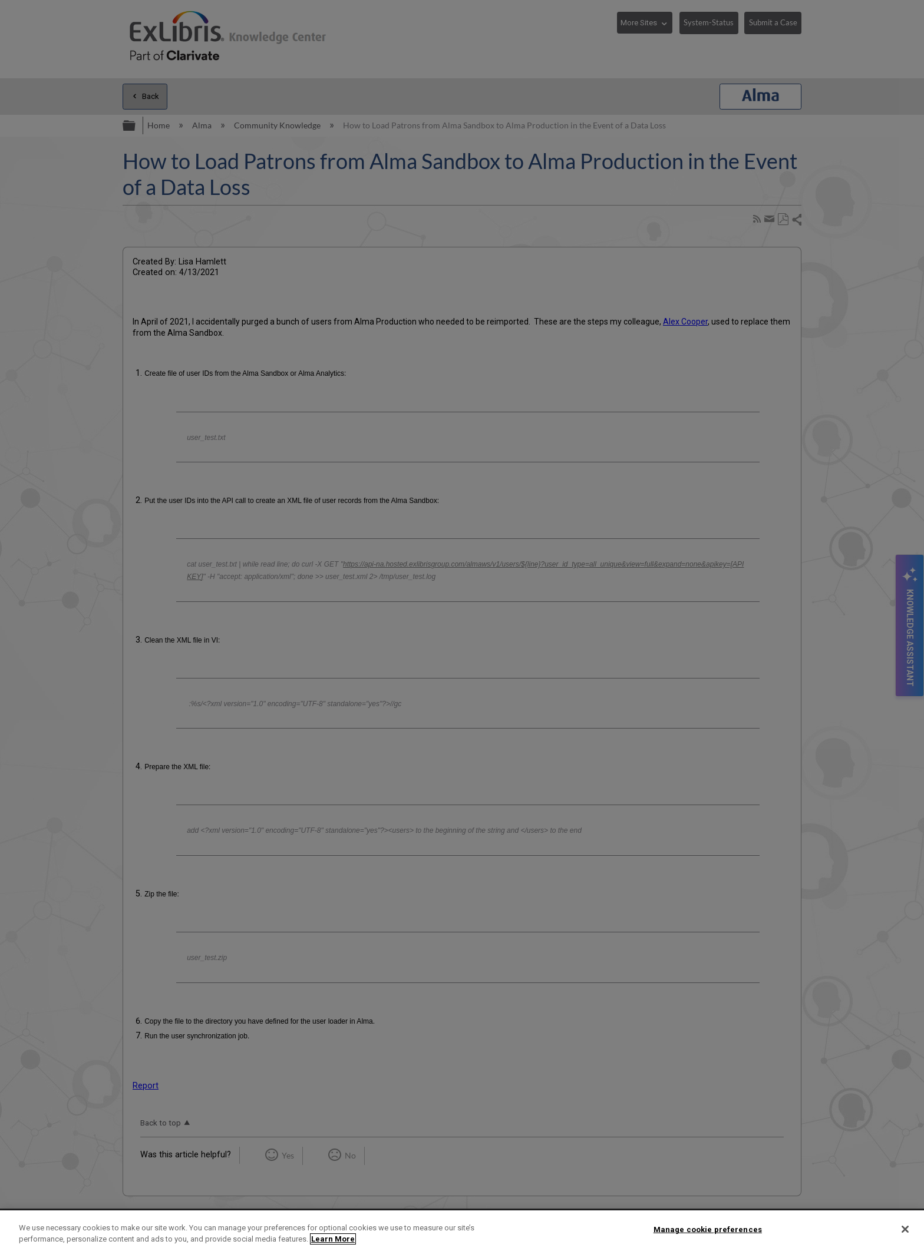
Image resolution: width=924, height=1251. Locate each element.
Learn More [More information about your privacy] (333, 1239)
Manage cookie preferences (708, 1229)
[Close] (905, 1229)
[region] (462, 1230)
